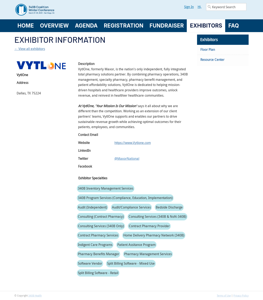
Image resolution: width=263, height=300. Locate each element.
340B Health (35, 295)
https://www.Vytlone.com (132, 142)
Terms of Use (224, 295)
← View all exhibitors (29, 48)
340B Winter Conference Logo (73, 9)
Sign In (189, 7)
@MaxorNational (126, 158)
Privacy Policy (241, 295)
